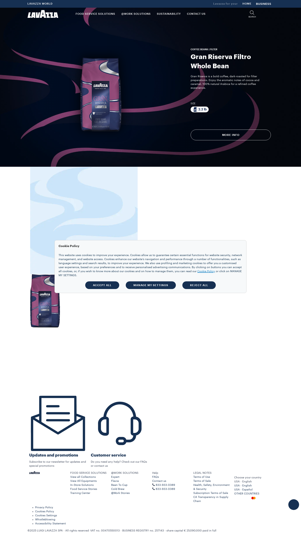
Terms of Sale (202, 481)
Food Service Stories (83, 489)
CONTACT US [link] (196, 14)
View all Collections (83, 477)
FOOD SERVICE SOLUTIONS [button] (95, 14)
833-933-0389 (165, 489)
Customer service (108, 455)
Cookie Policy (206, 271)
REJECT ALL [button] (199, 285)
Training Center (80, 493)
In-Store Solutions (82, 485)
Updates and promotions (53, 455)
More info (231, 135)
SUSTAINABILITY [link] (169, 14)
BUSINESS (263, 3)
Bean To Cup (119, 485)
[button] (252, 14)
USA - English (243, 485)
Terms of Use (201, 477)
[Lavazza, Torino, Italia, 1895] (42, 14)
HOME (246, 3)
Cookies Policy (44, 511)
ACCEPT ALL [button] (102, 285)
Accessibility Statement (50, 523)
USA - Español (243, 489)
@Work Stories (120, 493)
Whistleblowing (45, 519)
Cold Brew (117, 489)
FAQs (155, 477)
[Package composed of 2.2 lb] (200, 109)
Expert (115, 477)
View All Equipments (83, 481)
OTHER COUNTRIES (246, 493)
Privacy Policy (44, 507)
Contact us (159, 481)
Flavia (115, 481)
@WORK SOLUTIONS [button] (136, 14)
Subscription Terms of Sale (210, 493)
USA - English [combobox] (243, 481)
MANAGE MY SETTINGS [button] (150, 285)
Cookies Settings (46, 515)
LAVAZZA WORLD (40, 3)
